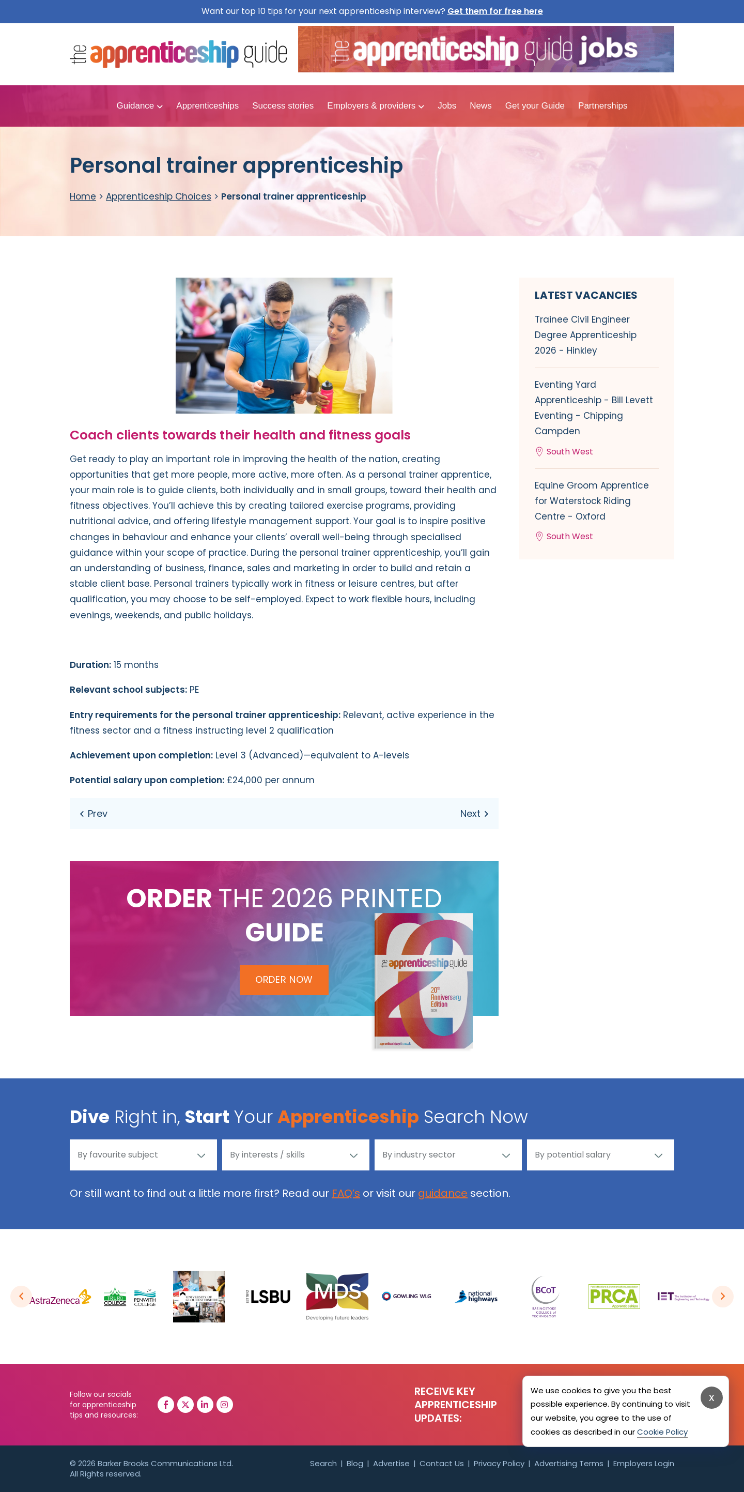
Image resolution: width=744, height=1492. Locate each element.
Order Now (284, 979)
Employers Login (643, 1463)
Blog (355, 1463)
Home (83, 196)
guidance (443, 1193)
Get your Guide (535, 106)
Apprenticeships (207, 106)
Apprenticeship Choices (158, 196)
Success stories (283, 106)
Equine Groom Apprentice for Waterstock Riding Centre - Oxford (597, 512)
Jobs (447, 106)
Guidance (135, 106)
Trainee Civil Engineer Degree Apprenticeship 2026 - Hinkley (586, 335)
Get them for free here (495, 11)
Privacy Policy (499, 1463)
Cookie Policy (662, 1431)
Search (323, 1463)
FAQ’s (346, 1193)
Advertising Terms (568, 1463)
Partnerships (602, 106)
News (481, 106)
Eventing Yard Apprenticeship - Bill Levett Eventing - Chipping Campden (597, 419)
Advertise (391, 1463)
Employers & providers (371, 106)
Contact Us (442, 1463)
